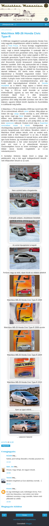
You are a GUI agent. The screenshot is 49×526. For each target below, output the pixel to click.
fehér (21, 116)
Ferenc (9, 489)
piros (26, 111)
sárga (16, 114)
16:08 (8, 502)
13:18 (8, 462)
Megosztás (5, 445)
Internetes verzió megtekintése (24, 519)
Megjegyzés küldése (11, 506)
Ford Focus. (13, 46)
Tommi (9, 478)
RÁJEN (9, 456)
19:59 (8, 473)
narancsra (10, 123)
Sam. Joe (10, 467)
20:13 (8, 484)
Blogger (29, 524)
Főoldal (24, 515)
